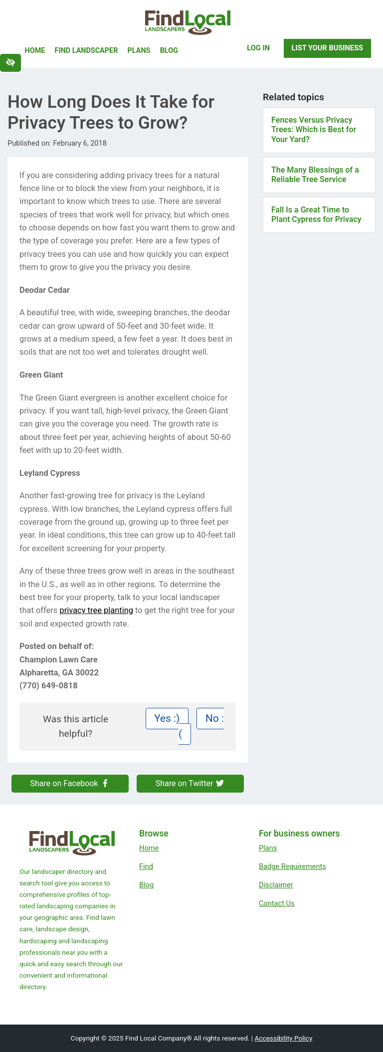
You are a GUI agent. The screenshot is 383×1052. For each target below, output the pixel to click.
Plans (139, 50)
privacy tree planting (96, 610)
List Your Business (327, 47)
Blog (169, 50)
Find (146, 866)
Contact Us (277, 903)
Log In (258, 47)
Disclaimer (276, 884)
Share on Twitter (190, 783)
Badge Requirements (292, 866)
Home (35, 50)
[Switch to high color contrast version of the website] (10, 63)
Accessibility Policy (284, 1038)
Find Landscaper (86, 50)
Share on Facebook (70, 783)
